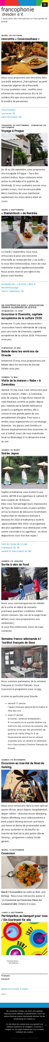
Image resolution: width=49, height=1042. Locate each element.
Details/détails (33, 1038)
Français (5, 975)
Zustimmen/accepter (18, 1038)
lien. (39, 689)
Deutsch (5, 979)
